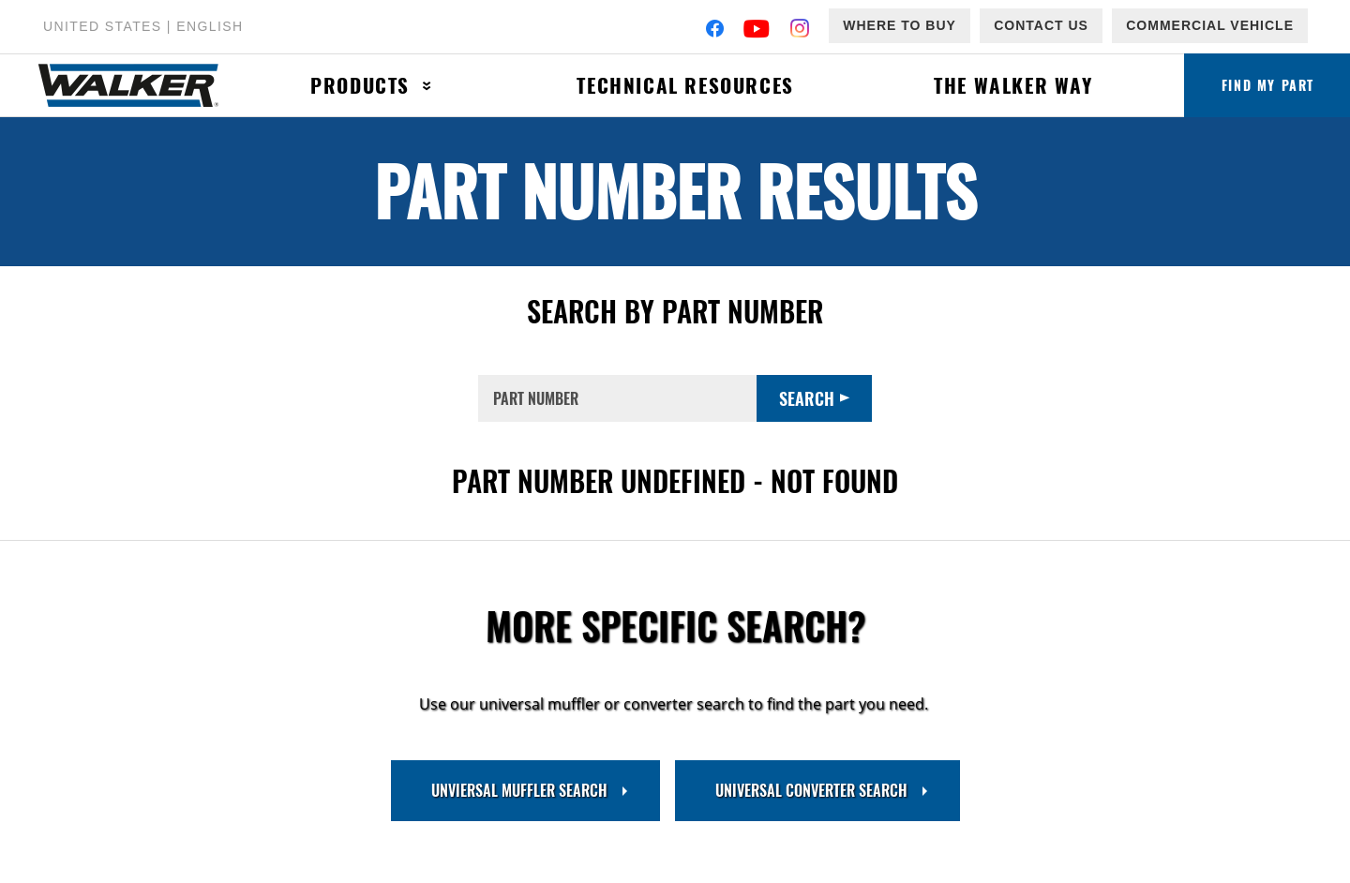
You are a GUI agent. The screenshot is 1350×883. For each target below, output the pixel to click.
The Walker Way (1013, 84)
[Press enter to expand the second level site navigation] (427, 86)
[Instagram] (800, 30)
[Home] (139, 86)
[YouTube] (757, 30)
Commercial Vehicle (1210, 25)
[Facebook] (715, 30)
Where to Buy (899, 25)
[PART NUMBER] (617, 398)
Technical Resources (685, 84)
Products (360, 84)
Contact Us (1041, 25)
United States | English (143, 26)
